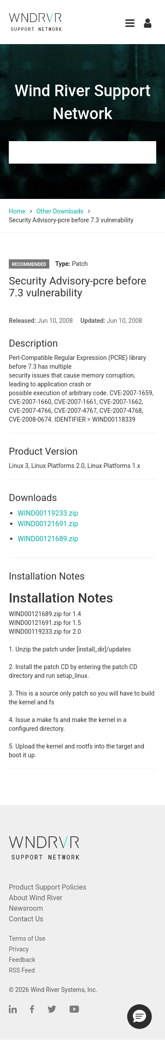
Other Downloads (60, 211)
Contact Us (26, 919)
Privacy (19, 949)
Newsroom (26, 908)
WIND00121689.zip (48, 539)
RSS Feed (22, 970)
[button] (130, 23)
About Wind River (35, 898)
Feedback (22, 959)
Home (17, 211)
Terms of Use (27, 938)
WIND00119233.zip (48, 513)
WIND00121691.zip (48, 524)
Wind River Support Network (82, 102)
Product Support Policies (47, 887)
